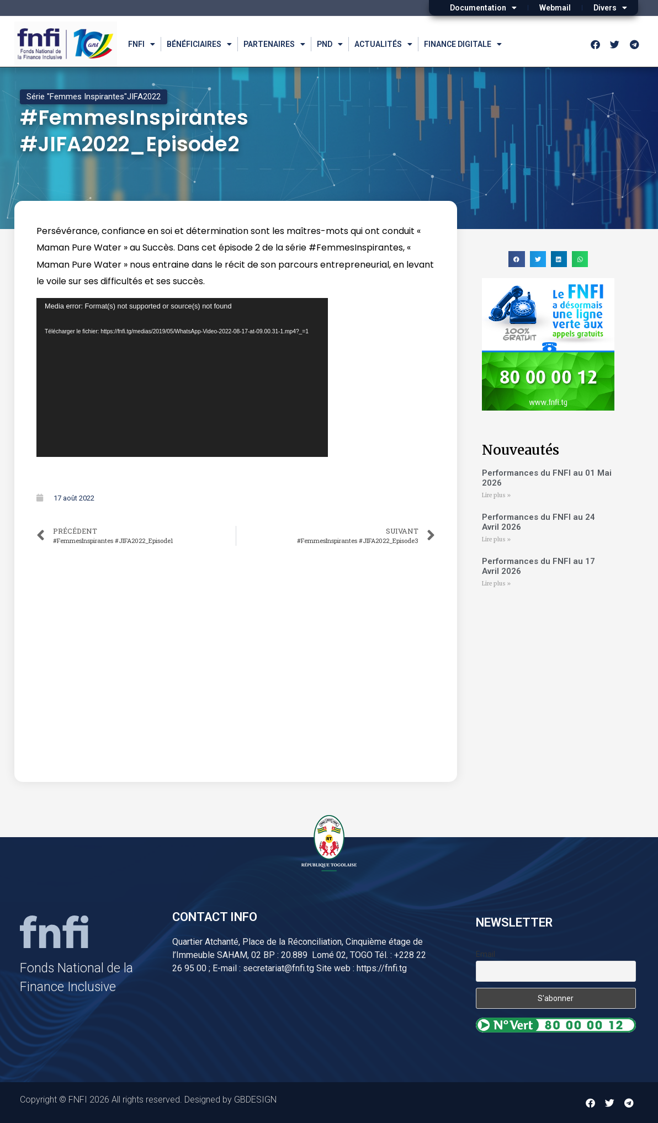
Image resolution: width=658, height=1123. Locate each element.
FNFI (141, 44)
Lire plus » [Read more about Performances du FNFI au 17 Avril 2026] (496, 583)
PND (330, 44)
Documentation (483, 7)
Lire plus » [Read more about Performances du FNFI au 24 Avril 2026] (496, 539)
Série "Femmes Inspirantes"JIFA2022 (93, 97)
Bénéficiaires (199, 44)
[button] (516, 259)
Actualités (383, 44)
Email (485, 954)
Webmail (555, 7)
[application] (182, 377)
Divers (610, 7)
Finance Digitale (463, 44)
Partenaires (274, 44)
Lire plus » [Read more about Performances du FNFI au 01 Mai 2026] (496, 495)
